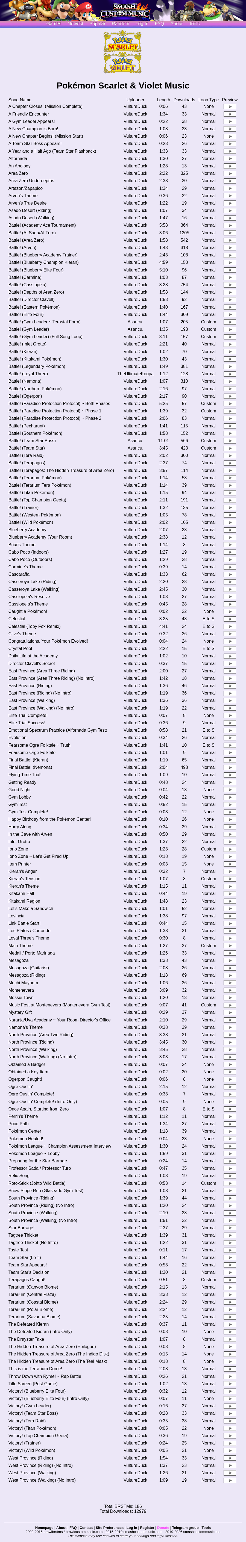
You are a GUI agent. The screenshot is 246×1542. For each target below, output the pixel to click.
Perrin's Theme (23, 1116)
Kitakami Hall (21, 893)
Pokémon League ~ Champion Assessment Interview (59, 1146)
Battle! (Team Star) (26, 448)
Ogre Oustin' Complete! (31, 1094)
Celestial (16, 618)
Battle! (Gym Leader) (28, 329)
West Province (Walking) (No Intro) (42, 1480)
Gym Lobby (19, 797)
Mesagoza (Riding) (26, 975)
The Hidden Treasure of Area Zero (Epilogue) (52, 1346)
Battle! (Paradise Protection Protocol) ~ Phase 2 (54, 418)
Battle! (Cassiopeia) (27, 284)
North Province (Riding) (31, 1042)
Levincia (16, 916)
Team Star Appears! (27, 1265)
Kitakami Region (24, 901)
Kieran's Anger (22, 871)
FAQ (159, 23)
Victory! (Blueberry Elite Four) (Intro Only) (48, 1398)
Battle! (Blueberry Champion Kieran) (43, 262)
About (176, 23)
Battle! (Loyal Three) (28, 373)
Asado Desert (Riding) (29, 210)
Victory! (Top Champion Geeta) (38, 1435)
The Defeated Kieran (28, 1324)
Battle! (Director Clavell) (31, 299)
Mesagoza (18, 960)
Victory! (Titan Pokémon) (32, 1428)
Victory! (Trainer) (24, 1443)
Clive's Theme (22, 633)
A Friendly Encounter (28, 114)
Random (120, 23)
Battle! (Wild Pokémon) (30, 522)
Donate (163, 1528)
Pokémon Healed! (25, 1138)
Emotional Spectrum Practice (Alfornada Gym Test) (57, 730)
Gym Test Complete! (28, 812)
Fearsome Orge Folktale (32, 752)
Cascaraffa (19, 574)
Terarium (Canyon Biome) (33, 1287)
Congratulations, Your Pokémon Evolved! (48, 641)
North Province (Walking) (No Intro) (42, 1056)
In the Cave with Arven (30, 834)
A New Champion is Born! (33, 128)
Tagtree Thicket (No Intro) (33, 1242)
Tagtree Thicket (23, 1235)
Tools (194, 23)
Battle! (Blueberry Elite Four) (36, 270)
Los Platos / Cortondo (29, 930)
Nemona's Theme (25, 1027)
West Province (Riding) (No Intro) (40, 1465)
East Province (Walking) (31, 700)
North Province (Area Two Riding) (41, 1034)
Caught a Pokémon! (27, 611)
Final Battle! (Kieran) (28, 760)
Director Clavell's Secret (31, 663)
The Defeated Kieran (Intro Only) (40, 1331)
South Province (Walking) (33, 1212)
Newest (75, 23)
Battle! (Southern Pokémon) (35, 433)
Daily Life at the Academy (33, 656)
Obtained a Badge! (26, 1064)
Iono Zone (18, 849)
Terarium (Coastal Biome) (33, 1302)
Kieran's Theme (23, 886)
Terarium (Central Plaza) (32, 1294)
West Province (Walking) (32, 1472)
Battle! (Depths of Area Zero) (36, 292)
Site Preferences (110, 1528)
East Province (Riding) (30, 685)
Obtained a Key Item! (28, 1072)
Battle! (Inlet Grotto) (27, 344)
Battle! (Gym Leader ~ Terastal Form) (44, 322)
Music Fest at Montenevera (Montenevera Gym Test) (59, 1005)
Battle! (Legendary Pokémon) (36, 366)
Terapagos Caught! (26, 1279)
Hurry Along (19, 827)
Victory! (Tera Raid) (27, 1421)
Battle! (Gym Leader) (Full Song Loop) (45, 336)
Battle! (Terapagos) (26, 462)
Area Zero (18, 173)
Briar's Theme (22, 544)
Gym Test (17, 804)
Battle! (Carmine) (25, 277)
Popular (97, 23)
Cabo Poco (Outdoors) (30, 559)
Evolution (17, 737)
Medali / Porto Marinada (31, 953)
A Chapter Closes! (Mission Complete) (45, 106)
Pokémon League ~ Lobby (34, 1153)
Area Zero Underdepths (31, 180)
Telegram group (185, 1528)
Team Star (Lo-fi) (24, 1257)
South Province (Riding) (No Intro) (41, 1205)
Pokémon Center (24, 1131)
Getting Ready (22, 782)
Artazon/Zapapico (25, 188)
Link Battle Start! (24, 923)
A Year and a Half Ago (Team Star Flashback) (52, 151)
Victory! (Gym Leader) (29, 1406)
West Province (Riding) (30, 1458)
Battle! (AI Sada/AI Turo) (32, 233)
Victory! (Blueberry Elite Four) (37, 1391)
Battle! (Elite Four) (26, 314)
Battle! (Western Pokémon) (34, 515)
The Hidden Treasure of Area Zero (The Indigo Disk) (58, 1354)
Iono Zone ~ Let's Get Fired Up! (39, 856)
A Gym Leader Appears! (31, 121)
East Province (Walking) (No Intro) (41, 708)
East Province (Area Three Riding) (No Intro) (51, 678)
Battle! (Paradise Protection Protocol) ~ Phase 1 (54, 411)
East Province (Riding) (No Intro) (40, 693)
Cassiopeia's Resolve (29, 596)
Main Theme (20, 945)
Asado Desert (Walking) (31, 217)
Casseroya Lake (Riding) (32, 581)
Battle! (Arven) (22, 247)
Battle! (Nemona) (25, 381)
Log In (132, 1528)
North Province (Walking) (32, 1049)
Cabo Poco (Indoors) (28, 552)
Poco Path (18, 1123)
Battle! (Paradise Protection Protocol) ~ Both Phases (59, 403)
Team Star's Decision (28, 1272)
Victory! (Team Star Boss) (33, 1413)
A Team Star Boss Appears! (34, 143)
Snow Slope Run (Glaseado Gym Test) (46, 1190)
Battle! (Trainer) (23, 507)
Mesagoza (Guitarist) (28, 967)
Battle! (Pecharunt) (26, 426)
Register (147, 1528)
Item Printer (19, 864)
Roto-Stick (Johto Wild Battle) (37, 1183)
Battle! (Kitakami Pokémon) (34, 359)
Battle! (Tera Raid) (26, 455)
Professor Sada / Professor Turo (39, 1168)
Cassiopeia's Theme (28, 604)
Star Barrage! (21, 1227)
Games (53, 23)
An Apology (19, 166)
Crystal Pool (20, 648)
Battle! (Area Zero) (26, 240)
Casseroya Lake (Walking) (34, 589)
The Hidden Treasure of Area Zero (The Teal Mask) (57, 1361)
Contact (86, 1528)
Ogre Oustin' (20, 1086)
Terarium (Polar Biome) (30, 1309)
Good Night (19, 789)
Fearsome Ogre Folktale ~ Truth (39, 745)
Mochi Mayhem (23, 982)
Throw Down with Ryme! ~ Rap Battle (44, 1376)
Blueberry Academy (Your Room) (40, 537)
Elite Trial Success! (26, 722)
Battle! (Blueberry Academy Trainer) (43, 255)
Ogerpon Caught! (25, 1079)
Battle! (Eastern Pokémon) (34, 307)
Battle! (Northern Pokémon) (35, 388)
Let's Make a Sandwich (30, 908)
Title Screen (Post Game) (33, 1383)
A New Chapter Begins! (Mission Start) (45, 136)
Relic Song (19, 1175)
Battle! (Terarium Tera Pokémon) (39, 485)
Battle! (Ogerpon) (25, 396)
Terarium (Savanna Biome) (34, 1316)
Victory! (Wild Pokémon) (31, 1450)
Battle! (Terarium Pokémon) (35, 477)
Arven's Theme (23, 195)
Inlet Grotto (19, 841)
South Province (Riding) (31, 1198)
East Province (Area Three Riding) (41, 671)
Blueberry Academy (27, 529)
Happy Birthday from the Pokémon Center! (49, 819)
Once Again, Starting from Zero (38, 1109)
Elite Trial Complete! (28, 715)
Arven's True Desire (27, 203)
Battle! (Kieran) (23, 351)
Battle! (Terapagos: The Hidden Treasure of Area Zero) (61, 470)
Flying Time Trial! (25, 774)
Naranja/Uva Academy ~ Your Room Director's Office (59, 1020)
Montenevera (21, 990)
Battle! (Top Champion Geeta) (37, 500)
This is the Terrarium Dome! (35, 1368)
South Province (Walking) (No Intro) (42, 1220)
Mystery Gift (20, 1012)
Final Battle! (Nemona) (30, 767)
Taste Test (18, 1250)
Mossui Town (21, 997)
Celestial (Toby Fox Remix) (34, 626)
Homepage (44, 1528)
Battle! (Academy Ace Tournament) (42, 225)
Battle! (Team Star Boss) (32, 440)
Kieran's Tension (24, 878)
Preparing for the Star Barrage (37, 1161)
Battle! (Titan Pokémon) (31, 492)
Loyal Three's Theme (28, 938)
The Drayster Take (26, 1339)
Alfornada (17, 158)
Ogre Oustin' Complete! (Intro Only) (42, 1101)
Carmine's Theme (25, 567)
